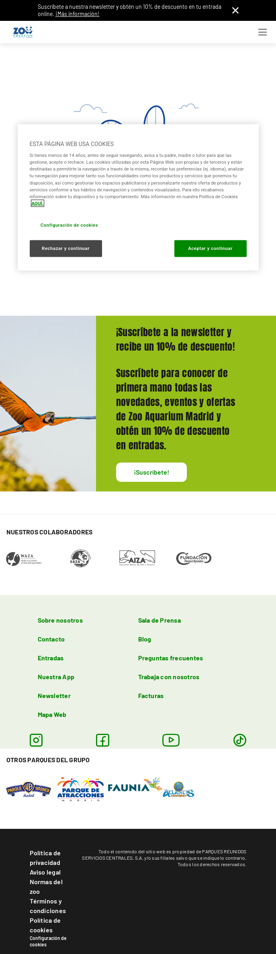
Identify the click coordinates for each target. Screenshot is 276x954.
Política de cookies (45, 925)
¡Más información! (77, 13)
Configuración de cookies (48, 941)
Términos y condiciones (48, 905)
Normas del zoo (46, 886)
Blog (144, 639)
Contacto (51, 639)
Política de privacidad (45, 857)
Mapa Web (52, 714)
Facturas (151, 695)
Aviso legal (45, 872)
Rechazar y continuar (66, 248)
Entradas (51, 658)
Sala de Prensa (159, 620)
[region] (138, 197)
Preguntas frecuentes (170, 658)
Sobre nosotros (60, 620)
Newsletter (54, 695)
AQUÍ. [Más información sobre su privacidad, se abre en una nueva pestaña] (38, 203)
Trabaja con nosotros (169, 676)
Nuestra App (56, 676)
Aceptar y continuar (210, 248)
